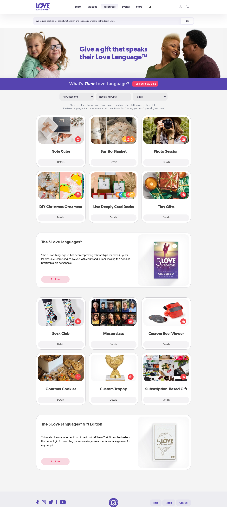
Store (139, 6)
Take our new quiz (145, 83)
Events (126, 6)
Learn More (109, 21)
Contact (183, 502)
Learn (78, 6)
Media (169, 502)
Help (155, 502)
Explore (55, 279)
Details (61, 162)
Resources (110, 6)
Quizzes (92, 6)
